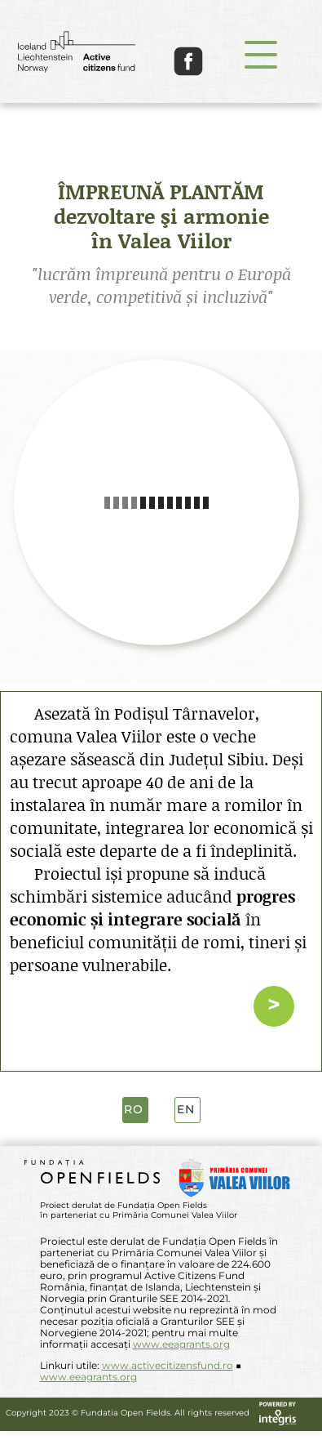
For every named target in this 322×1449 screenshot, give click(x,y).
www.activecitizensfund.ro (167, 1365)
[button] (261, 54)
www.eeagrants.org (181, 1344)
